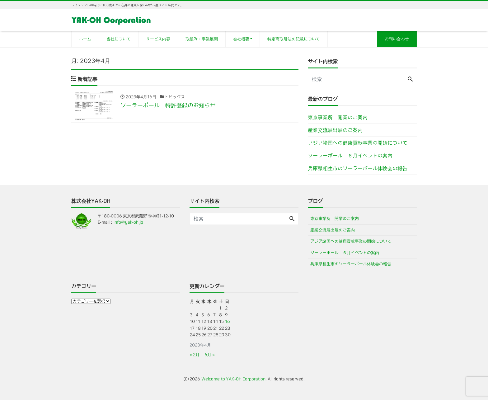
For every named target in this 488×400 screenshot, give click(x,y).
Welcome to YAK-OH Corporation (233, 379)
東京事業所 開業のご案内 (338, 117)
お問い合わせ (397, 39)
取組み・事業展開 (201, 39)
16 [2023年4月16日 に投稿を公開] (227, 321)
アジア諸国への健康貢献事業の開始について (357, 142)
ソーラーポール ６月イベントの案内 (350, 155)
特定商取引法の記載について (293, 39)
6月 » (209, 355)
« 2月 (194, 355)
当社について (118, 39)
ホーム (85, 39)
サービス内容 (158, 39)
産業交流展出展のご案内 (335, 130)
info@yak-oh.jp (128, 222)
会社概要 (241, 39)
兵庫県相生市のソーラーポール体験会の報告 (357, 168)
